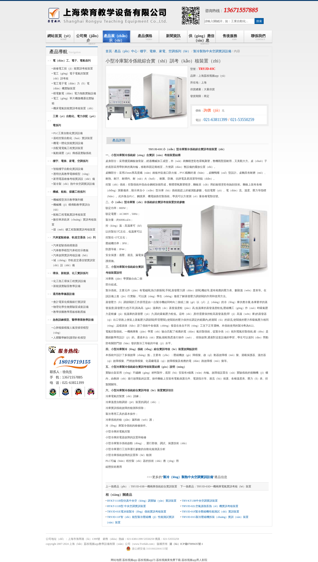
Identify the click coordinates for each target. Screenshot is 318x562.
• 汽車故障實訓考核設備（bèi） (70, 255)
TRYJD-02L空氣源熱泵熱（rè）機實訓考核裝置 (210, 506)
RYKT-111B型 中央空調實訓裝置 (126, 506)
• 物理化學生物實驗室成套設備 (70, 306)
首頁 (109, 51)
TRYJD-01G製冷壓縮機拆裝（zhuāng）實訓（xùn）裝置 (215, 517)
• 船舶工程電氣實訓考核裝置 (69, 214)
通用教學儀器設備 (64, 294)
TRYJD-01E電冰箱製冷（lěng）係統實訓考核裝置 (136, 511)
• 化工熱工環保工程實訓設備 (69, 281)
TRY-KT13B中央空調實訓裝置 (200, 500)
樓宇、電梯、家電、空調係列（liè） (165, 51)
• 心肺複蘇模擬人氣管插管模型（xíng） (70, 330)
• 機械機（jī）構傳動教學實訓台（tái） (71, 207)
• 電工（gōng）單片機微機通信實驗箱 (73, 101)
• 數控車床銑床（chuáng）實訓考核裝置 (74, 222)
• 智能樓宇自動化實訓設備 (67, 169)
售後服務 (230, 37)
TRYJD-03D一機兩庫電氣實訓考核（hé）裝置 (224, 486)
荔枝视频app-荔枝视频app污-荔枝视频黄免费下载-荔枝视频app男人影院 (164, 560)
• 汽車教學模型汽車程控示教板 (70, 250)
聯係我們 (258, 37)
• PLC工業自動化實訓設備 (67, 133)
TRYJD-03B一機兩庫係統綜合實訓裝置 (154, 486)
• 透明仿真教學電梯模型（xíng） (71, 173)
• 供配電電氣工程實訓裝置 (67, 148)
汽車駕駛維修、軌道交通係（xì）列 (74, 237)
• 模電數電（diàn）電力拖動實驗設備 (74, 93)
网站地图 (116, 560)
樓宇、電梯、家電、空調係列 (70, 161)
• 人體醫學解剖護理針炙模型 (69, 337)
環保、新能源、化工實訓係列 (70, 273)
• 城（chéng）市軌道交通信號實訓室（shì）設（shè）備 (73, 263)
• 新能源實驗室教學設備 (66, 286)
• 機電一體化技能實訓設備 (67, 143)
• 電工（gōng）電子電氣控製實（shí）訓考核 (70, 76)
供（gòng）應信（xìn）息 (201, 38)
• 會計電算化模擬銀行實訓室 (69, 302)
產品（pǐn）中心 (125, 51)
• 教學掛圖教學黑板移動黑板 (69, 311)
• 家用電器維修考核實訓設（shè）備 (73, 178)
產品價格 (145, 37)
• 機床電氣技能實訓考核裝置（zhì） (73, 108)
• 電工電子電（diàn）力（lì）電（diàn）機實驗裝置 (70, 86)
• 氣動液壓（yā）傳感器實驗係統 (71, 153)
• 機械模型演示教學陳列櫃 (67, 199)
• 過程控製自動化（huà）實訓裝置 (72, 138)
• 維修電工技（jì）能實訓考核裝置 (72, 68)
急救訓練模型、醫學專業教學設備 (73, 319)
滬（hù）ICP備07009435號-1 (186, 543)
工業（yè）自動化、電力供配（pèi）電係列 (75, 121)
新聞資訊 (173, 37)
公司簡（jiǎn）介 (88, 38)
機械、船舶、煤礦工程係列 (69, 191)
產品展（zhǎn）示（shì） (117, 38)
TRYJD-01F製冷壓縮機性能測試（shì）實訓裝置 (210, 511)
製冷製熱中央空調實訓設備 (212, 51)
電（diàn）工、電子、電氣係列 (72, 60)
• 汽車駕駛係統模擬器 (65, 245)
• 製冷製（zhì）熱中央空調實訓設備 (73, 183)
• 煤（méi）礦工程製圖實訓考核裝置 (73, 229)
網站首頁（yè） (59, 37)
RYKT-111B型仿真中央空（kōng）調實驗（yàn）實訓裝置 (141, 500)
